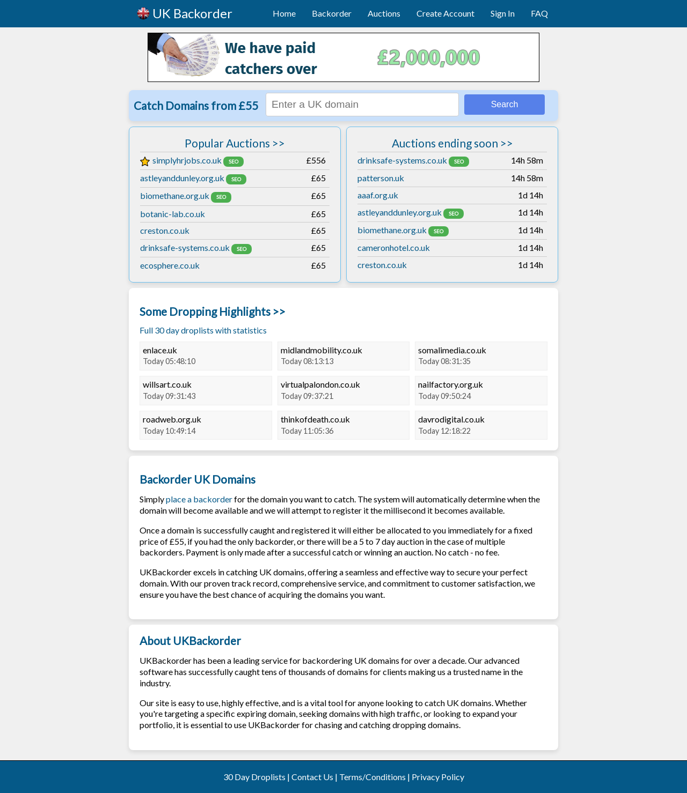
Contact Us (312, 777)
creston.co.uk (164, 230)
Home (284, 13)
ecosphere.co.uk (170, 265)
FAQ (539, 13)
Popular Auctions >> (235, 143)
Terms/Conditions (372, 777)
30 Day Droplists (254, 777)
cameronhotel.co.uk (393, 247)
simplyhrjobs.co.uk (181, 160)
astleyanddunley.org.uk (182, 178)
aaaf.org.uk (377, 195)
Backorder (332, 13)
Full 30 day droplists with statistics (203, 330)
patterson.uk (380, 178)
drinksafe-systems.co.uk (185, 247)
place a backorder (199, 499)
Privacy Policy (438, 777)
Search (504, 104)
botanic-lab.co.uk (172, 214)
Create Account (445, 13)
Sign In (503, 13)
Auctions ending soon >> (452, 143)
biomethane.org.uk (174, 195)
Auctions (384, 13)
